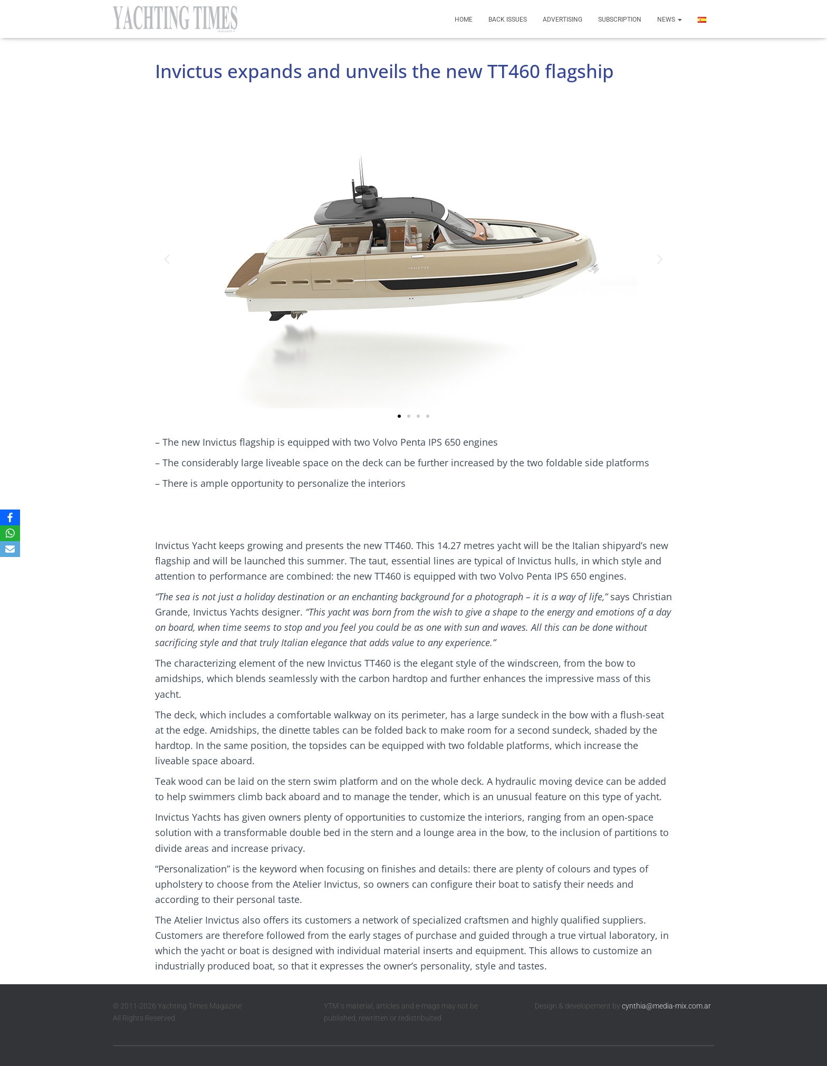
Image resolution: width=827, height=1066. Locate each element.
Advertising (562, 19)
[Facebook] (10, 517)
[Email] (10, 549)
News (669, 19)
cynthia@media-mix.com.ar (666, 1006)
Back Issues (507, 19)
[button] (167, 258)
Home (464, 19)
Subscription (619, 19)
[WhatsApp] (10, 533)
